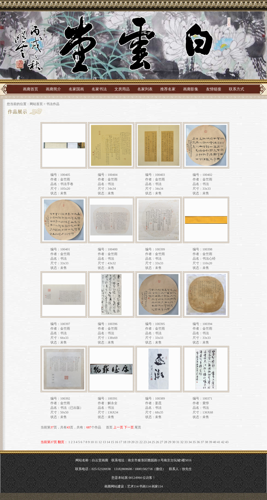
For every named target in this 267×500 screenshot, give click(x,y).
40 (214, 442)
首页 (109, 427)
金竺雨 (65, 179)
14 (108, 442)
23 (145, 442)
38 (206, 442)
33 (186, 442)
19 (129, 442)
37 (202, 442)
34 (190, 442)
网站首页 (36, 104)
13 (104, 442)
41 (218, 442)
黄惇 (205, 403)
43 (227, 442)
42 (222, 442)
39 (210, 442)
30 (173, 442)
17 (120, 442)
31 (178, 442)
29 (169, 442)
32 (182, 442)
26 (157, 442)
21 (137, 442)
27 (161, 442)
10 (92, 442)
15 (112, 442)
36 (198, 442)
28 (165, 442)
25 (153, 442)
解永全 (112, 403)
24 (149, 442)
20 (133, 442)
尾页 (138, 427)
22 (141, 442)
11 (96, 442)
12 (100, 442)
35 (194, 442)
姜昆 (158, 403)
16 (116, 442)
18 (124, 442)
